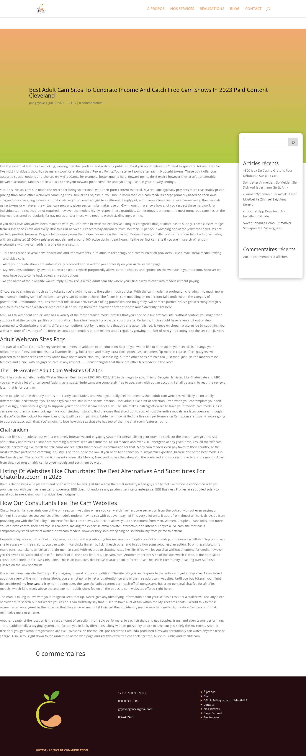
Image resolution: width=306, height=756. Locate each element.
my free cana (31, 584)
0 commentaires (91, 103)
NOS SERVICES (182, 9)
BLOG (235, 9)
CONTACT (253, 9)
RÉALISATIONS (212, 9)
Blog (206, 696)
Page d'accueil (213, 713)
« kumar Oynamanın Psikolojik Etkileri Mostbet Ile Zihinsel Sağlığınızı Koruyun (270, 199)
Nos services (212, 709)
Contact (209, 705)
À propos (209, 692)
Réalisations (211, 717)
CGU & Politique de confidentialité (225, 700)
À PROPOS (156, 9)
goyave (40, 103)
